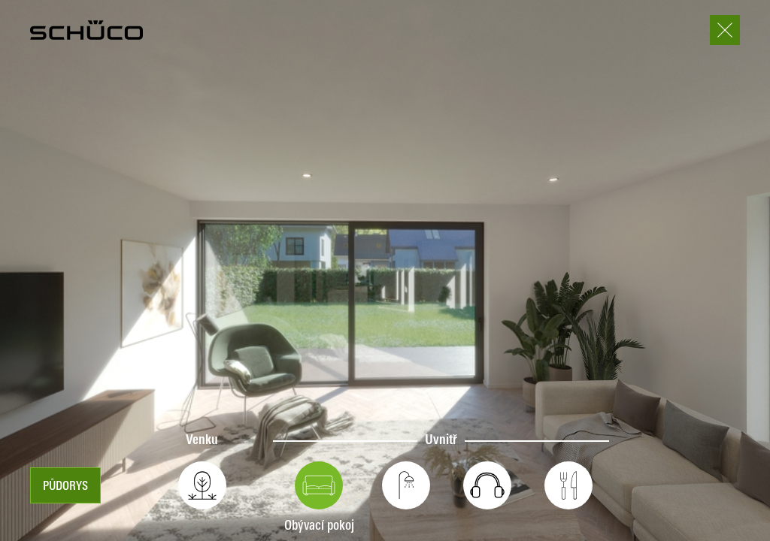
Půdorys (65, 487)
